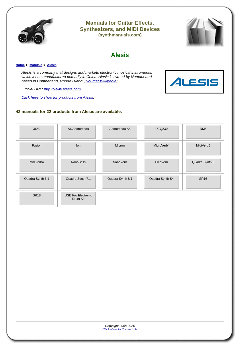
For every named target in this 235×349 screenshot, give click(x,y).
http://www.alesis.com (62, 89)
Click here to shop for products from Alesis (57, 97)
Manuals (36, 65)
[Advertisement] (53, 265)
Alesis (51, 65)
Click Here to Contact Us (120, 329)
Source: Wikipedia (101, 81)
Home (20, 65)
